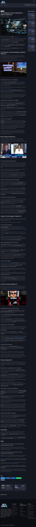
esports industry (17, 226)
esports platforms (12, 130)
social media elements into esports (12, 288)
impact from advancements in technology (19, 218)
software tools (18, 249)
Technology (5, 5)
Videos (32, 13)
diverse (17, 376)
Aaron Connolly (15, 36)
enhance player (21, 346)
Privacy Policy (22, 514)
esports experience (4, 456)
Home (2, 5)
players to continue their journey (14, 352)
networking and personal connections (20, 337)
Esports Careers (14, 514)
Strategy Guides (32, 21)
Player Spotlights (15, 508)
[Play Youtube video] (13, 69)
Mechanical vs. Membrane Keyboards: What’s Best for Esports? (31, 517)
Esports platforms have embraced (6, 262)
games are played (10, 238)
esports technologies (10, 462)
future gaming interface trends (6, 88)
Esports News (32, 29)
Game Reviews (14, 507)
